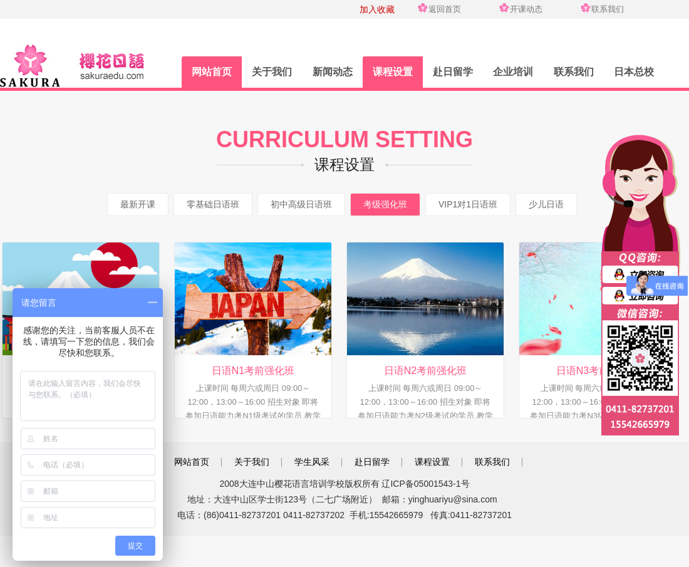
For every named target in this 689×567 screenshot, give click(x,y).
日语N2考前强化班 (425, 370)
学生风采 (311, 462)
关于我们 (272, 71)
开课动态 (526, 9)
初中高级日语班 (301, 204)
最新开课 (137, 204)
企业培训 (513, 71)
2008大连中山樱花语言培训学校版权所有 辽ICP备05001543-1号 (344, 484)
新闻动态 (333, 71)
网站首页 (212, 71)
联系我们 (607, 9)
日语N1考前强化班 (253, 370)
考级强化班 (385, 204)
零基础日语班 (213, 204)
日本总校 (634, 71)
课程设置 (393, 71)
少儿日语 (546, 204)
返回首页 (444, 9)
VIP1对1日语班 (467, 204)
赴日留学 (453, 71)
